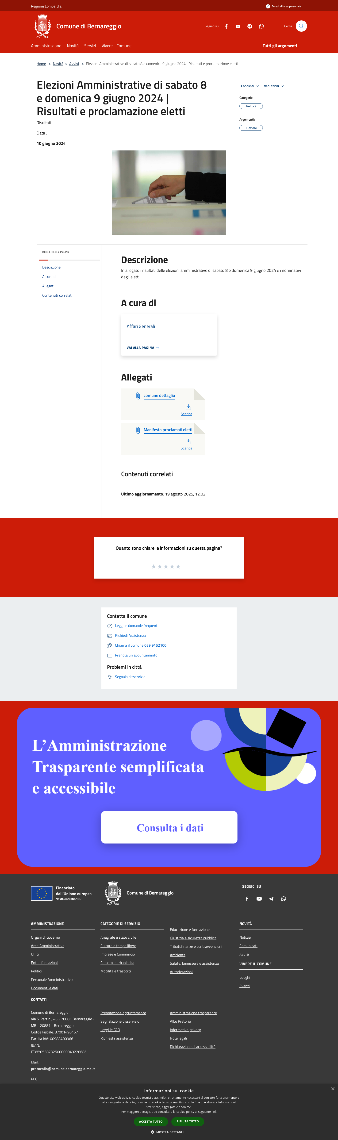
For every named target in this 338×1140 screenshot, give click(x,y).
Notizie (245, 937)
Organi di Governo (45, 937)
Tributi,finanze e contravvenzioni (196, 946)
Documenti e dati (44, 988)
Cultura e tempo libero (118, 945)
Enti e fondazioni (44, 962)
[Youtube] (236, 26)
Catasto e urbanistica (117, 962)
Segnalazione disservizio (119, 1021)
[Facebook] (224, 26)
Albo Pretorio (180, 1021)
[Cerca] (301, 26)
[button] (169, 1132)
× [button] (332, 1089)
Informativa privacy (185, 1030)
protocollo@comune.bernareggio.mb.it (63, 1068)
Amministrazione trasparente (193, 1013)
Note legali (178, 1038)
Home (41, 63)
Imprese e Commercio (117, 954)
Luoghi (244, 977)
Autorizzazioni (181, 972)
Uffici (35, 954)
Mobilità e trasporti (115, 971)
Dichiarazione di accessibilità (192, 1046)
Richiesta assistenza (116, 1038)
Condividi (250, 86)
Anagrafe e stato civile (118, 937)
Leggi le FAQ (110, 1030)
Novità (58, 63)
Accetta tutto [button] (151, 1122)
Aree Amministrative (47, 945)
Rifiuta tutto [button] (188, 1121)
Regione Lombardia (46, 6)
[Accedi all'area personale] (283, 6)
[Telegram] (248, 26)
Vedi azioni (274, 86)
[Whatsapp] (259, 26)
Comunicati (248, 945)
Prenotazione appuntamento (123, 1013)
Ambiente (177, 955)
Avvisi (74, 63)
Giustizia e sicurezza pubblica (193, 938)
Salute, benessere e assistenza (194, 963)
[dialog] (169, 1112)
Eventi (244, 986)
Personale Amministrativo (52, 979)
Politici (36, 971)
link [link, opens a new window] (214, 1112)
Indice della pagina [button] (55, 252)
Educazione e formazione (190, 929)
